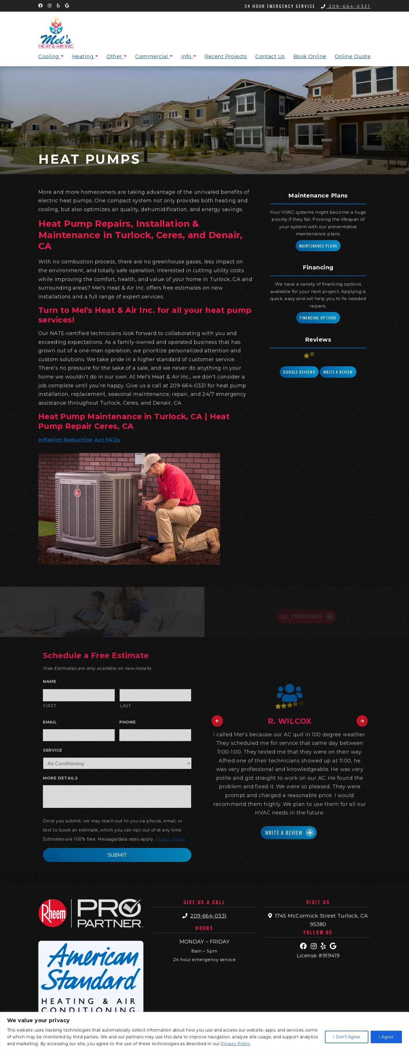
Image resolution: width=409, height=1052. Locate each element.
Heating (83, 56)
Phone (129, 722)
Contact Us (270, 56)
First (49, 705)
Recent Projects (225, 56)
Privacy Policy (235, 1043)
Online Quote (353, 56)
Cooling (49, 56)
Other (115, 56)
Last (125, 705)
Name (51, 681)
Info (187, 56)
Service (52, 750)
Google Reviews (299, 372)
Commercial (152, 56)
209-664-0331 (346, 6)
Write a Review (338, 372)
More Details (60, 778)
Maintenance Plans (318, 246)
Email (52, 722)
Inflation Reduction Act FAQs (79, 440)
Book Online (309, 56)
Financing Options (318, 318)
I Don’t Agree (346, 1036)
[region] (204, 1032)
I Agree (386, 1036)
